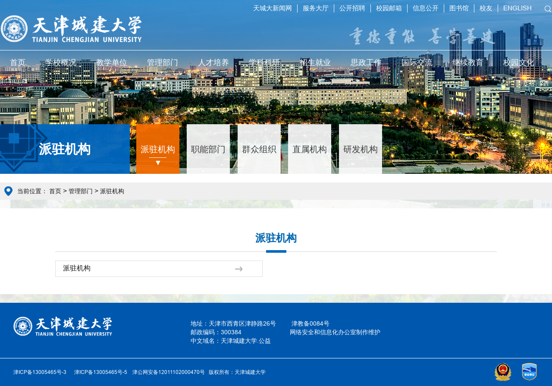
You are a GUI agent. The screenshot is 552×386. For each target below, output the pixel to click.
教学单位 (111, 62)
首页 (17, 62)
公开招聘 (352, 8)
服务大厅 (316, 8)
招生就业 (315, 62)
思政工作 (366, 62)
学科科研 (264, 62)
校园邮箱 (389, 8)
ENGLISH (517, 8)
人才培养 (213, 62)
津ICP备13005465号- (99, 372)
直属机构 (309, 149)
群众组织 (259, 149)
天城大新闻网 (272, 8)
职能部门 (208, 149)
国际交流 (417, 62)
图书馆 (459, 8)
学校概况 (60, 62)
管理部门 (162, 62)
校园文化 (518, 62)
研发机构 (360, 149)
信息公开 (426, 8)
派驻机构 (158, 149)
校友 (486, 8)
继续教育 (467, 62)
